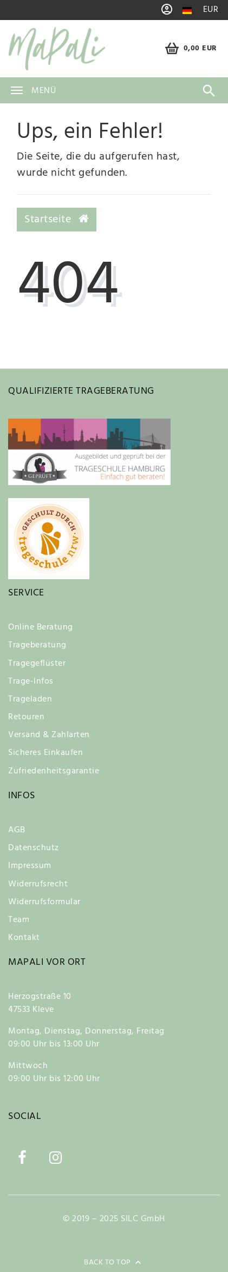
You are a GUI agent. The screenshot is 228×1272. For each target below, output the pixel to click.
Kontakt (24, 938)
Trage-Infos (31, 681)
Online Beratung (40, 627)
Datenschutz (33, 848)
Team (18, 920)
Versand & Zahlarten (49, 735)
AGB (16, 830)
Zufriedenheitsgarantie (53, 771)
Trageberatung (37, 645)
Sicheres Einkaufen (45, 753)
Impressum (29, 866)
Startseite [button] (56, 219)
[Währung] (211, 10)
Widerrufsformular (44, 902)
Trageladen (30, 699)
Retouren (26, 717)
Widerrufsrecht (38, 884)
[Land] (187, 10)
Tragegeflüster (37, 664)
